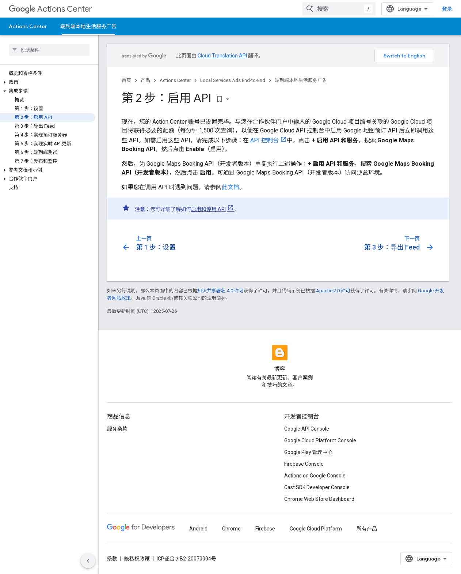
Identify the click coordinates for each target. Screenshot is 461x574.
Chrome (231, 529)
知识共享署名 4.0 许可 (220, 290)
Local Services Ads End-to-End (232, 80)
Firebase (265, 529)
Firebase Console (304, 464)
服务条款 (117, 429)
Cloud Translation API (222, 56)
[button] (47, 82)
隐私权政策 (137, 559)
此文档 (230, 187)
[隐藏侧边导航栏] (88, 561)
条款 (112, 559)
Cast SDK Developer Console (317, 487)
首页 (126, 80)
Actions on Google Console (315, 476)
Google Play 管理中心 (308, 452)
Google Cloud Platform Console (320, 440)
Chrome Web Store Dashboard (319, 499)
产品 (145, 80)
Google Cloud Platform (316, 529)
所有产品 (367, 529)
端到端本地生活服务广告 (301, 80)
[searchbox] (49, 50)
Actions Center (50, 9)
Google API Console (306, 429)
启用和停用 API (208, 209)
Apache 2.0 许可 (333, 290)
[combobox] (339, 8)
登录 (447, 9)
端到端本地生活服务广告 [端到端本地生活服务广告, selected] (88, 26)
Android (198, 529)
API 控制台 (264, 140)
